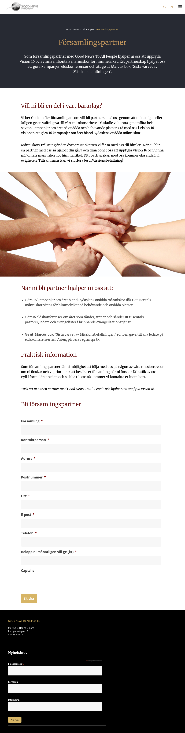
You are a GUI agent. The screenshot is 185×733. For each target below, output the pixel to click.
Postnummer (33, 477)
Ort (25, 496)
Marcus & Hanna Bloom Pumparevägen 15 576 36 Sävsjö (21, 631)
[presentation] (47, 588)
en (171, 7)
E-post (27, 515)
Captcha (28, 570)
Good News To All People (80, 29)
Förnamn (13, 682)
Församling (32, 421)
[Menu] (179, 7)
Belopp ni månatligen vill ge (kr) (49, 552)
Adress (28, 458)
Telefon (28, 533)
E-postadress (16, 663)
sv (164, 7)
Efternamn (14, 699)
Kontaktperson (35, 440)
